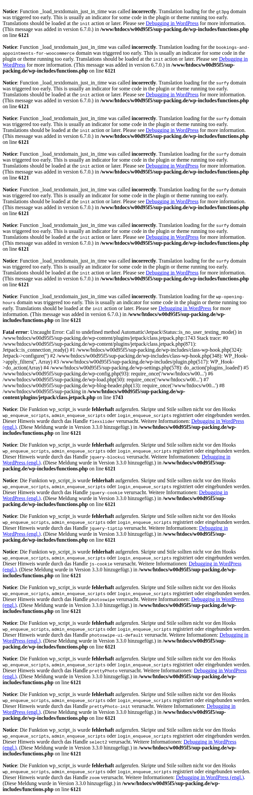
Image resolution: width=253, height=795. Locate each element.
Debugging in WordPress (172, 23)
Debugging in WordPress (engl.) (210, 777)
